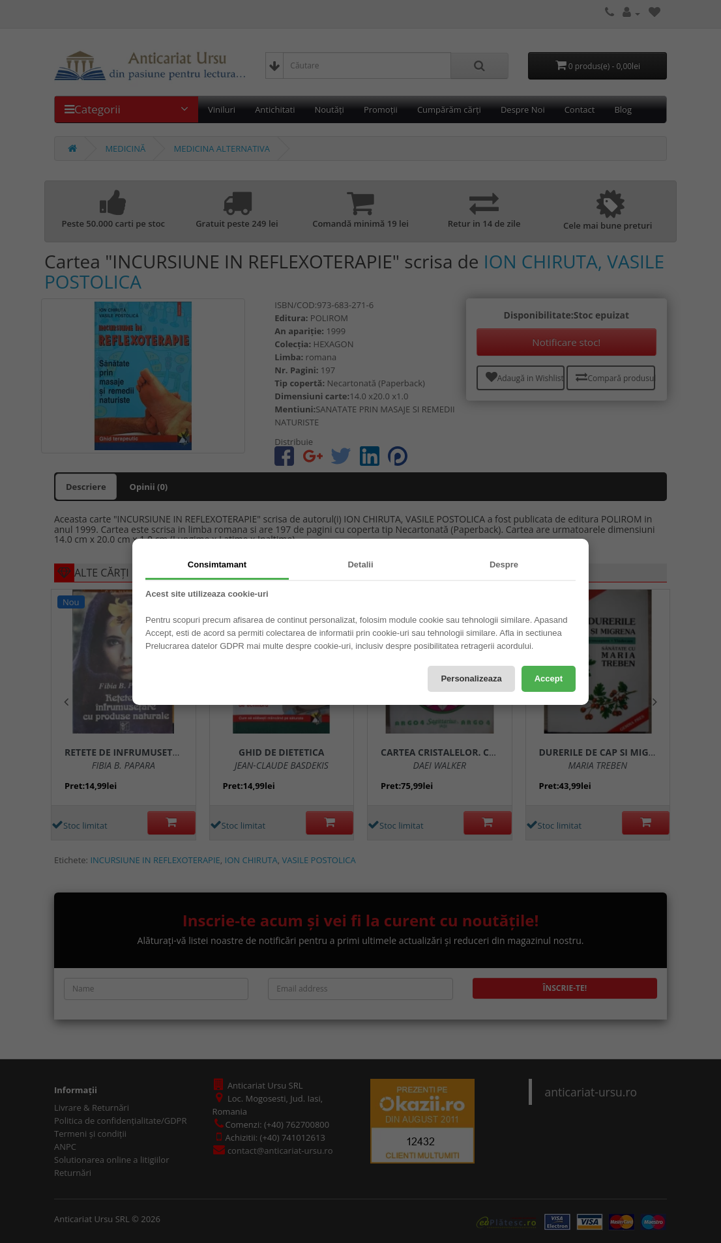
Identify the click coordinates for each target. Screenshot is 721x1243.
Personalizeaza (471, 678)
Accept (549, 678)
